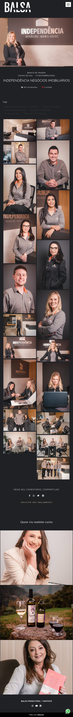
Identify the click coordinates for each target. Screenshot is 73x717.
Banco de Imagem (51, 106)
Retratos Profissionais (40, 110)
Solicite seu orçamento (36, 502)
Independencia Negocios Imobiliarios (21, 106)
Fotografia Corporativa (15, 110)
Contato (47, 701)
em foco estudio (11, 113)
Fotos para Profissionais (35, 113)
